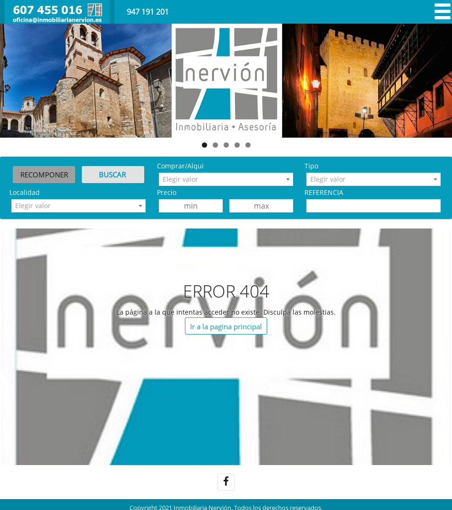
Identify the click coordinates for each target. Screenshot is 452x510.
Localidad (24, 192)
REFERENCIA (323, 192)
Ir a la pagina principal (226, 326)
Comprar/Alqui (180, 165)
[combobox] (226, 179)
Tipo (311, 165)
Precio (166, 192)
